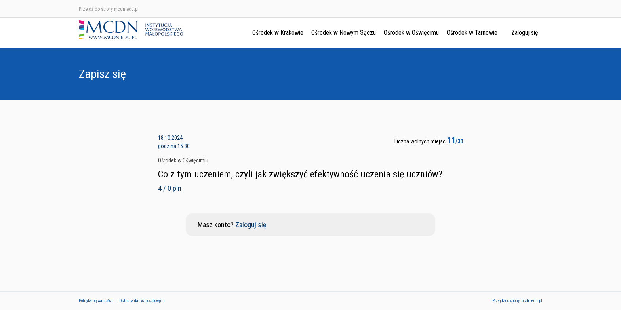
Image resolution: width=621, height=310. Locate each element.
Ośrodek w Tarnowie (472, 32)
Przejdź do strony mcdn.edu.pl (109, 9)
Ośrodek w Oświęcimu (411, 32)
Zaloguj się (524, 32)
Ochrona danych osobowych (142, 301)
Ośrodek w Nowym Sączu (343, 32)
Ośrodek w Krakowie (277, 32)
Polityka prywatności (95, 301)
